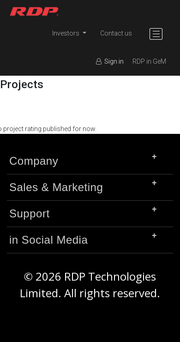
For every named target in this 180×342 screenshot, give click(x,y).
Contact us (116, 33)
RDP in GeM (149, 61)
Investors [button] (66, 33)
